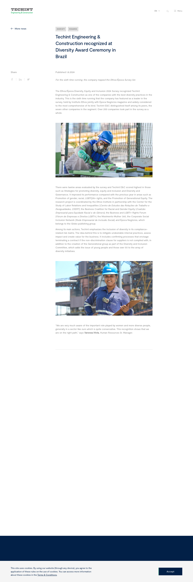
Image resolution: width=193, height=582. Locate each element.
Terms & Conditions (47, 575)
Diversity (61, 29)
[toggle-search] (168, 11)
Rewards (73, 29)
